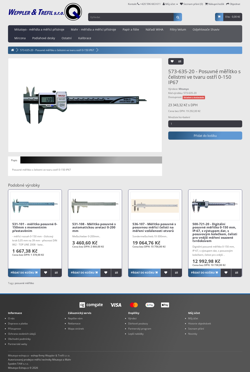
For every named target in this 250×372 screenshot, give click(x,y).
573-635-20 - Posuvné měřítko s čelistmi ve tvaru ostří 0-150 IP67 (57, 50)
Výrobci (132, 318)
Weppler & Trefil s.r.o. (57, 355)
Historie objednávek (199, 323)
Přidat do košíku (205, 136)
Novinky (192, 333)
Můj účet (193, 318)
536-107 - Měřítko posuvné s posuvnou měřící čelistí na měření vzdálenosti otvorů (154, 227)
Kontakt (133, 4)
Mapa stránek (76, 328)
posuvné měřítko (24, 283)
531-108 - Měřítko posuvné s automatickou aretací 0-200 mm (94, 227)
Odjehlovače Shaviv (206, 29)
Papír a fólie (131, 29)
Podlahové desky (43, 38)
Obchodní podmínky (19, 339)
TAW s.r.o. (23, 363)
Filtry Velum (178, 29)
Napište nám (75, 318)
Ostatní (67, 38)
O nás (11, 318)
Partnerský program (139, 328)
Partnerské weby (17, 344)
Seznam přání (196, 328)
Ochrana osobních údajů (22, 333)
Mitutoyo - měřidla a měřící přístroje (39, 29)
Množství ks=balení (179, 117)
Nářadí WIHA (154, 29)
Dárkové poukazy (138, 323)
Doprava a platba (18, 323)
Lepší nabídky (136, 333)
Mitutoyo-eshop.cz (18, 355)
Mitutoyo (184, 89)
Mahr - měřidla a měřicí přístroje (93, 29)
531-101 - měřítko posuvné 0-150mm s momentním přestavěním (34, 227)
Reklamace (74, 323)
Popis (14, 160)
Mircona (20, 38)
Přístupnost (14, 328)
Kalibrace (84, 38)
